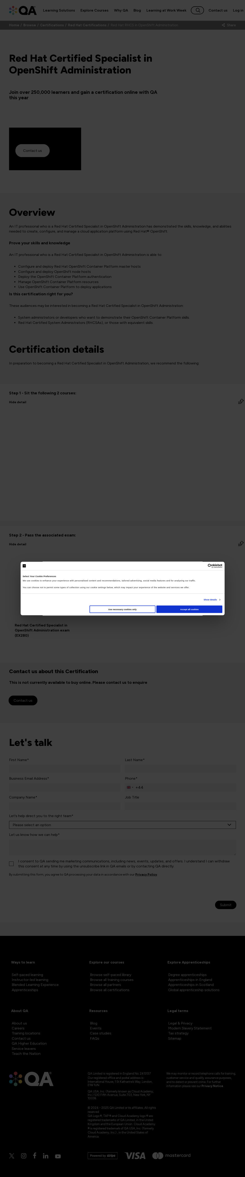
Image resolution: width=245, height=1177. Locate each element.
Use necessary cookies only (122, 609)
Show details (210, 600)
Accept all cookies (189, 609)
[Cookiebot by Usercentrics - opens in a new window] (202, 566)
